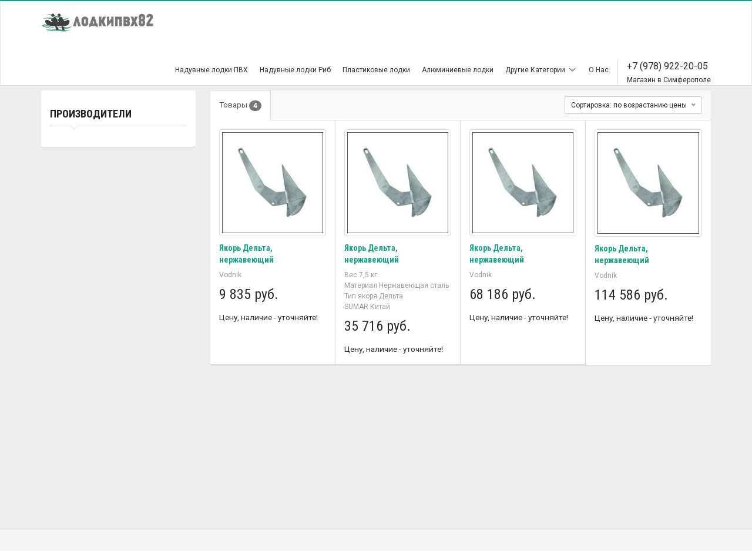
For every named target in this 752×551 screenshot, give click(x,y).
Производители (91, 113)
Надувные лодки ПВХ (211, 70)
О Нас (599, 70)
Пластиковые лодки (376, 70)
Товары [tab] (240, 105)
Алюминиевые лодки (458, 70)
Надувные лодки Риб (295, 70)
